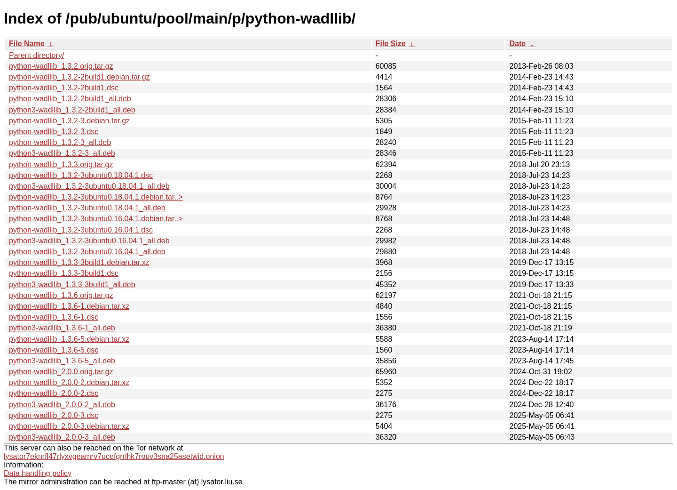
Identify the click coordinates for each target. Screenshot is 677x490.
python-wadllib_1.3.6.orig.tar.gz (61, 295)
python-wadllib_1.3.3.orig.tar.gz (61, 165)
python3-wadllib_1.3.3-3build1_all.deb (72, 285)
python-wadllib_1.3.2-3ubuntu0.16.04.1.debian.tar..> (96, 219)
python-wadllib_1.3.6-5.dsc (53, 350)
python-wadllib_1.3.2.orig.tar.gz (61, 66)
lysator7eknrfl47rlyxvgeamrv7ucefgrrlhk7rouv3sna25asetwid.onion (114, 456)
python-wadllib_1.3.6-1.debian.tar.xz (69, 306)
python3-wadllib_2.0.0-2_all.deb (62, 405)
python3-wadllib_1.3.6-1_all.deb (62, 328)
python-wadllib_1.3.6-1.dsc (53, 317)
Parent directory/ (36, 55)
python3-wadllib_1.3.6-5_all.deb (62, 361)
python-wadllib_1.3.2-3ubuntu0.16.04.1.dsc (81, 230)
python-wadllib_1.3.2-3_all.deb (60, 142)
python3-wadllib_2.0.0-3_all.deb (62, 437)
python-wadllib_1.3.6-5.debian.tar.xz (69, 339)
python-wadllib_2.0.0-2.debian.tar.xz (69, 382)
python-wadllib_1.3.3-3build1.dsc (63, 273)
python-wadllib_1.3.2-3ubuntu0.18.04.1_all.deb (87, 208)
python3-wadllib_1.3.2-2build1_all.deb (72, 110)
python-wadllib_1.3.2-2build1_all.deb (70, 99)
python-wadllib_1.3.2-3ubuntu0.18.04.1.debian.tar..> (96, 197)
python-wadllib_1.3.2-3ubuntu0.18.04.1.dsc (81, 175)
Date (517, 44)
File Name (27, 44)
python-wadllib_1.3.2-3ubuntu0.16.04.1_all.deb (87, 252)
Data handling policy (37, 473)
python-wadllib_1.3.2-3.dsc (53, 132)
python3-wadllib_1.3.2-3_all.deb (62, 153)
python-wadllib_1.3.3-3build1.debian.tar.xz (79, 262)
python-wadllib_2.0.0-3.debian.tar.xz (69, 426)
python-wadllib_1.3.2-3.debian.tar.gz (69, 121)
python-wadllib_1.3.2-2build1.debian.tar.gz (79, 77)
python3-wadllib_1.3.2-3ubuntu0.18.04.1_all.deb (89, 186)
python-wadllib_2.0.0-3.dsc (53, 415)
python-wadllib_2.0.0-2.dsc (53, 393)
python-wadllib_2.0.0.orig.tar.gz (61, 372)
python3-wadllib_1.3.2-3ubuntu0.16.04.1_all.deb (89, 241)
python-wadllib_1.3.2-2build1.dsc (63, 88)
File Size (391, 44)
